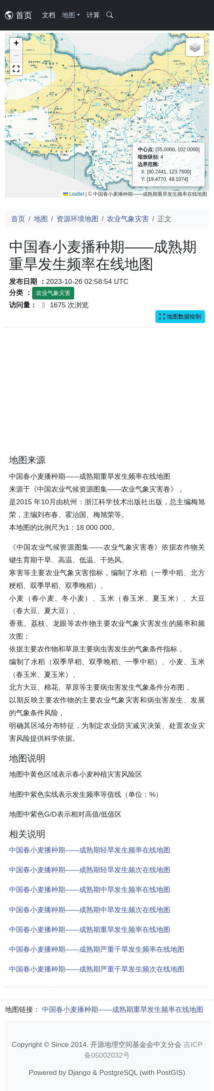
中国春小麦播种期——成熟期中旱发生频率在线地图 (89, 889)
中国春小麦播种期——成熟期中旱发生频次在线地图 (89, 910)
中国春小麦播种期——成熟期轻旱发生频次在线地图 (89, 870)
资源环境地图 (77, 219)
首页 (18, 15)
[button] (16, 44)
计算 (93, 15)
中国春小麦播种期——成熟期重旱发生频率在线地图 (89, 929)
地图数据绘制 (180, 316)
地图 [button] (68, 15)
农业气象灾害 (128, 219)
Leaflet (73, 194)
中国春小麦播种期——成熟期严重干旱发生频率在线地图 (96, 949)
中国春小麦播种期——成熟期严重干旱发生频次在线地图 (96, 969)
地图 (41, 219)
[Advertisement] (107, 396)
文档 (48, 15)
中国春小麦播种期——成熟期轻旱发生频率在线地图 (89, 850)
